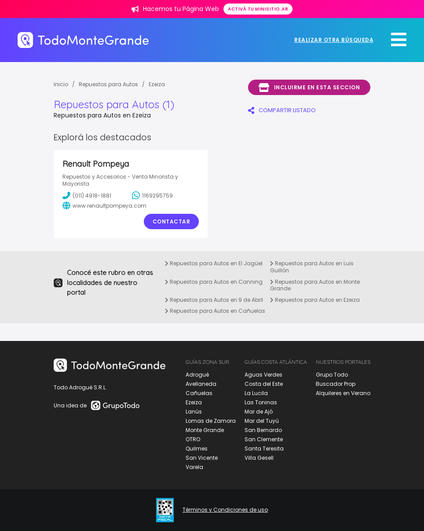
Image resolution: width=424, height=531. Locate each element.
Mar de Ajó (259, 411)
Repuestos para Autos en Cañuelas (215, 311)
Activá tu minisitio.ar (258, 9)
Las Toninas (261, 402)
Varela (194, 467)
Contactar (171, 221)
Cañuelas (199, 393)
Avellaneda (201, 384)
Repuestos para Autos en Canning (214, 282)
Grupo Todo (332, 374)
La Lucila (256, 393)
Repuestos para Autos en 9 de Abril (214, 300)
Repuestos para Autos (108, 84)
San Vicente (202, 457)
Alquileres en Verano (343, 393)
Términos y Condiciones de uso (225, 509)
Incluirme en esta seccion (309, 87)
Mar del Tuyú (262, 421)
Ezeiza (157, 84)
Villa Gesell (259, 457)
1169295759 (152, 195)
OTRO (193, 439)
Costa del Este (264, 384)
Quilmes (197, 448)
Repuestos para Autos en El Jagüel (214, 263)
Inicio (61, 84)
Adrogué (197, 374)
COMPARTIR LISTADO (282, 110)
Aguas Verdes (263, 374)
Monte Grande (205, 430)
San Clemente (264, 439)
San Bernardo (263, 430)
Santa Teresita (264, 448)
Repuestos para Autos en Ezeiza (315, 300)
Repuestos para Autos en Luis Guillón (312, 267)
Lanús (194, 411)
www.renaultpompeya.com (104, 205)
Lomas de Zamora (211, 421)
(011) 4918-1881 (86, 195)
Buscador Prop (335, 384)
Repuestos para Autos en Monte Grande (315, 285)
